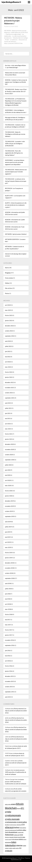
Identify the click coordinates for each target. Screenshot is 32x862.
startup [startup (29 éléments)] (24, 839)
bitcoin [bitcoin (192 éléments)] (20, 803)
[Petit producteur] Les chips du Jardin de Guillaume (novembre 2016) (16, 711)
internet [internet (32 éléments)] (7, 830)
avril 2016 (8, 661)
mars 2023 (8, 310)
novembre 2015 (9, 681)
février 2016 (8, 666)
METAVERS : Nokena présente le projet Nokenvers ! (13, 21)
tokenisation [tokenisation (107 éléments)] (10, 845)
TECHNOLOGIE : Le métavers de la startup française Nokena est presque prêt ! (15, 181)
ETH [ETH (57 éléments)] (23, 824)
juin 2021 (7, 413)
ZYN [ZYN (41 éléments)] (20, 848)
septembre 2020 (9, 459)
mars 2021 (8, 429)
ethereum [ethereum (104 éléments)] (9, 827)
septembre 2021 (9, 398)
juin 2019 (7, 532)
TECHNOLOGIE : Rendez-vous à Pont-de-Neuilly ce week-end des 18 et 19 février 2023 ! (16, 91)
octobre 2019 (9, 511)
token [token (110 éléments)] (13, 842)
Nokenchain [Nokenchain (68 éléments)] (9, 835)
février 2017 (8, 630)
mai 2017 (7, 619)
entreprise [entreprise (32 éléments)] (19, 824)
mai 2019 (7, 537)
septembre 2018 (9, 578)
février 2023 (8, 315)
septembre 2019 (9, 516)
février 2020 (8, 490)
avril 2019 (8, 542)
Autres (7, 267)
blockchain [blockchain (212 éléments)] (11, 807)
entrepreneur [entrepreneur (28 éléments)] (13, 824)
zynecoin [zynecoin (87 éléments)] (8, 850)
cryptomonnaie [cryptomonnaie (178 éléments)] (13, 815)
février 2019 (8, 552)
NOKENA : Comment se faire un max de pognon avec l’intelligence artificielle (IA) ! (16, 82)
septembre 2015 (9, 692)
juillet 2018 (8, 588)
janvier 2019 (8, 557)
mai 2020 (7, 475)
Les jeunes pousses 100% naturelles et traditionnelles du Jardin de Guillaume (15, 772)
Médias (7, 283)
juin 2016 (7, 650)
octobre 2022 (9, 331)
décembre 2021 (9, 382)
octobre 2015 (9, 686)
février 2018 (8, 614)
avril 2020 (8, 480)
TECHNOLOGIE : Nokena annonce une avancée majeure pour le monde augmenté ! (16, 172)
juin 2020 (7, 470)
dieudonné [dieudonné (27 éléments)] (7, 824)
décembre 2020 (9, 444)
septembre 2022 (9, 336)
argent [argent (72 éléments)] (13, 804)
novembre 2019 (9, 506)
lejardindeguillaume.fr (11, 2)
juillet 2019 (8, 527)
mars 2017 (8, 624)
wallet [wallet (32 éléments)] (14, 848)
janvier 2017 (8, 635)
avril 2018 (8, 604)
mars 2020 (8, 485)
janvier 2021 (8, 439)
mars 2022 (8, 367)
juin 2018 (7, 594)
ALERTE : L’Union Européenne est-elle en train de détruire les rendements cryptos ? (15, 205)
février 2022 (8, 372)
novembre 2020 (9, 449)
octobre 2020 (9, 454)
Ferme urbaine (9, 278)
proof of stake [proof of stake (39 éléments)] (21, 837)
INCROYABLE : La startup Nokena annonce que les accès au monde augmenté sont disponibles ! (14, 162)
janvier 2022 (8, 377)
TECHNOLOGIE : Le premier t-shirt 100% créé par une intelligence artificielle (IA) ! (15, 143)
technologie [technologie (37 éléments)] (8, 842)
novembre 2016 (9, 640)
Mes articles (8, 288)
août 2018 (8, 583)
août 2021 (8, 403)
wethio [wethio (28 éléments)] (17, 848)
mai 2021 (7, 418)
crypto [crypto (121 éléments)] (8, 811)
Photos (7, 293)
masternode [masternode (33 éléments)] (20, 832)
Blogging (7, 273)
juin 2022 (7, 351)
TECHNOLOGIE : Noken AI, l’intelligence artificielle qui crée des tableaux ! (15, 134)
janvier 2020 (8, 496)
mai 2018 (7, 599)
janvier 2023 (8, 320)
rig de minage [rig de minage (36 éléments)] (15, 839)
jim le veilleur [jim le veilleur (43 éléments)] (22, 830)
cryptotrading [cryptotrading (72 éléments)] (22, 822)
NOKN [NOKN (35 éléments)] (21, 835)
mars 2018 (8, 609)
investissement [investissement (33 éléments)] (12, 830)
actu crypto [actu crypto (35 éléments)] (8, 804)
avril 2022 (8, 362)
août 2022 (8, 341)
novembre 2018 (9, 568)
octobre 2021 (9, 392)
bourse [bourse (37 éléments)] (19, 808)
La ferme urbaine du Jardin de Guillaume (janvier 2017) (16, 763)
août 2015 (8, 697)
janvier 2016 (8, 671)
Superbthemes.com (16, 859)
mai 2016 (7, 655)
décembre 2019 (9, 501)
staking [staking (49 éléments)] (20, 839)
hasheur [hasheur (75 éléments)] (17, 827)
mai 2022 (7, 356)
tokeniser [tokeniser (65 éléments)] (19, 845)
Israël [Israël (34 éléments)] (17, 830)
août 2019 (8, 521)
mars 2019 (8, 547)
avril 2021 (8, 423)
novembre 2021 (9, 387)
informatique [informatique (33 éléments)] (23, 827)
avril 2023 (8, 305)
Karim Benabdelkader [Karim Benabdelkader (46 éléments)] (11, 832)
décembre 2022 (9, 325)
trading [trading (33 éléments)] (10, 848)
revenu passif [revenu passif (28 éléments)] (8, 839)
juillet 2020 (8, 465)
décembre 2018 (9, 563)
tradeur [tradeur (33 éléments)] (7, 848)
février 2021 (8, 434)
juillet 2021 (8, 408)
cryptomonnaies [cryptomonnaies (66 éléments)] (10, 822)
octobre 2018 (9, 573)
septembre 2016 (9, 645)
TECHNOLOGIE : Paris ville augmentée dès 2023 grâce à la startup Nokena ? (14, 153)
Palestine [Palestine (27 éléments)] (7, 837)
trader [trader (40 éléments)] (24, 845)
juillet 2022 (8, 346)
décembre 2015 (9, 676)
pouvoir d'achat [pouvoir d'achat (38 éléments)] (13, 837)
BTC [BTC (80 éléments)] (22, 808)
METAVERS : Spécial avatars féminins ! (16, 234)
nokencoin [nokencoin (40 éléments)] (17, 835)
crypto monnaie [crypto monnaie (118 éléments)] (12, 819)
